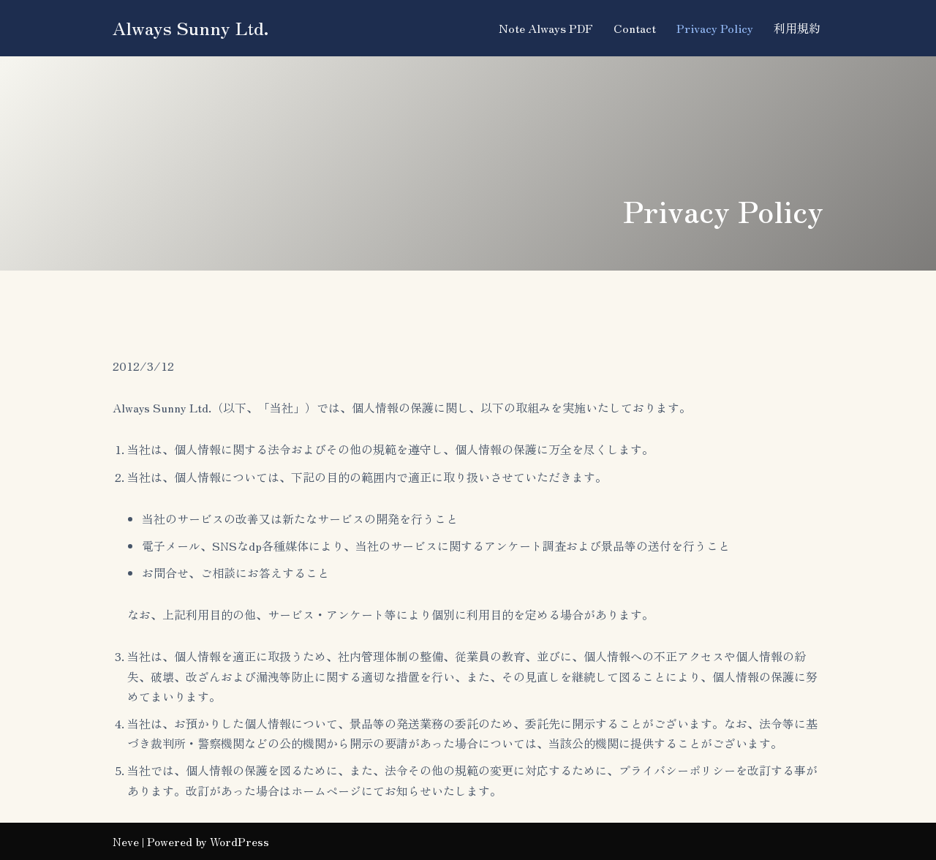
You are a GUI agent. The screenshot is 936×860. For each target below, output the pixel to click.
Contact (635, 28)
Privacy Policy (714, 28)
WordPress (239, 841)
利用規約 (797, 28)
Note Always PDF (546, 28)
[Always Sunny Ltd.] (191, 28)
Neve (126, 841)
